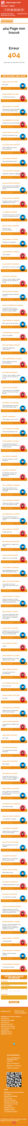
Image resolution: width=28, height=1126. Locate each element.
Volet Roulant (5, 1022)
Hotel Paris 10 (5, 1018)
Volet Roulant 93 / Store (8, 1028)
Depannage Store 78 (6, 1034)
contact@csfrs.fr (15, 1063)
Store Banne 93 (5, 1030)
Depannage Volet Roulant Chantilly (11, 1016)
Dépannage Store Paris (7, 13)
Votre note (4, 989)
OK (14, 1122)
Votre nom (4, 981)
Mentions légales (19, 1011)
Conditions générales (21, 1013)
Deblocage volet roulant (8, 15)
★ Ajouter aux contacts (11, 1111)
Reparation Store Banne (7, 1020)
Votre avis (4, 994)
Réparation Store (22, 13)
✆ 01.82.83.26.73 (14, 9)
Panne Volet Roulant (7, 1024)
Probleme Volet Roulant (8, 1026)
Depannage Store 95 (6, 1032)
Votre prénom (5, 985)
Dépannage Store (5, 1011)
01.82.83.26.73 (17, 1065)
